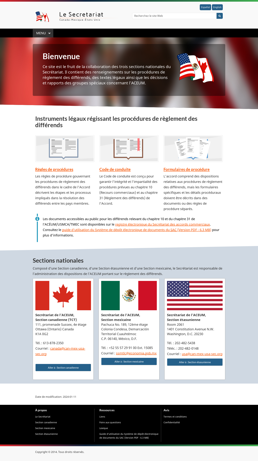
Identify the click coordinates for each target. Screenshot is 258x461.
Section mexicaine (45, 428)
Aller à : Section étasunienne (195, 362)
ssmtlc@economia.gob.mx (136, 353)
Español (205, 7)
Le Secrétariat (42, 416)
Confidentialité (172, 422)
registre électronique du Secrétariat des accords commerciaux (162, 224)
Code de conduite (115, 169)
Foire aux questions (110, 422)
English (217, 7)
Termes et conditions (175, 416)
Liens (102, 416)
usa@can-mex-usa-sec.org (202, 354)
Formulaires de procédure (187, 169)
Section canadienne (46, 422)
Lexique (103, 428)
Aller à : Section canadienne (63, 367)
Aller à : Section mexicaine (129, 361)
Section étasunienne (46, 433)
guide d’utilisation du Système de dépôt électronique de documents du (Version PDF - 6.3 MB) (136, 230)
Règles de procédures (54, 169)
